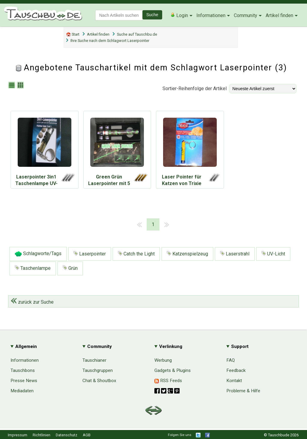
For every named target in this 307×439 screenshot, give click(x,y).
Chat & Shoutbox (99, 380)
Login (179, 15)
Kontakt (234, 380)
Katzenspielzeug (187, 254)
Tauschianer (94, 360)
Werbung (163, 360)
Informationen (210, 15)
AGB (87, 435)
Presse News (23, 380)
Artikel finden (279, 15)
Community (245, 15)
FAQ (230, 360)
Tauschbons (22, 370)
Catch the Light (136, 254)
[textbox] (119, 15)
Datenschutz (66, 435)
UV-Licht (273, 254)
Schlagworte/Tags (38, 254)
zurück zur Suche (32, 302)
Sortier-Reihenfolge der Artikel (194, 88)
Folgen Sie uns (179, 435)
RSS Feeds (168, 380)
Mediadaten (22, 390)
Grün (70, 268)
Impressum (17, 435)
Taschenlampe (33, 268)
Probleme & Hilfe (243, 390)
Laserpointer (89, 254)
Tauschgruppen (97, 370)
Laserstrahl (234, 254)
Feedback (236, 370)
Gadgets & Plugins (172, 370)
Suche (152, 14)
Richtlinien (41, 435)
